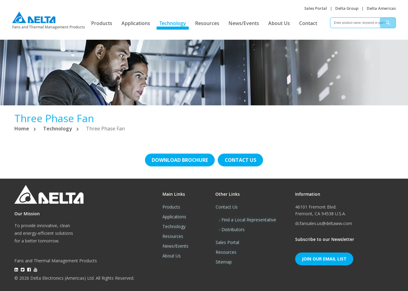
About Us (279, 23)
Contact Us (226, 207)
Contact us (240, 160)
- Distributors (231, 229)
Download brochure (179, 160)
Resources (207, 23)
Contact (308, 23)
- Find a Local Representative (247, 220)
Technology (172, 23)
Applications (135, 23)
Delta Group (346, 8)
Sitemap (223, 262)
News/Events (243, 23)
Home (22, 128)
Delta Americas (381, 8)
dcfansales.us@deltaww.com (323, 223)
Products (101, 23)
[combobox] (363, 22)
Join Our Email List (324, 259)
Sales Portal (315, 8)
